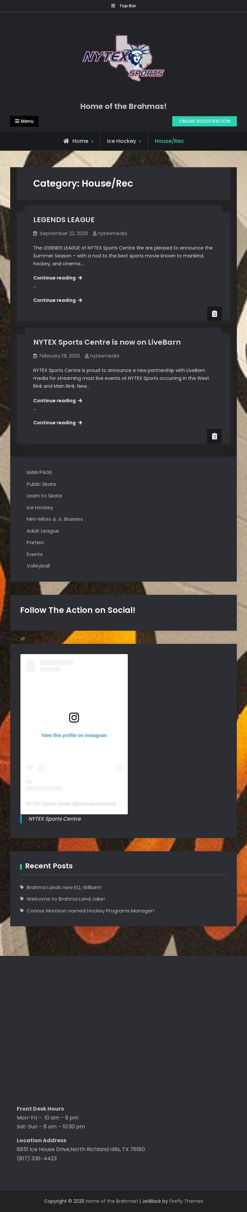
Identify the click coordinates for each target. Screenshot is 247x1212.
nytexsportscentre (96, 803)
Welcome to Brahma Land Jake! (66, 898)
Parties (35, 542)
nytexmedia (112, 233)
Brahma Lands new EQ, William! (64, 887)
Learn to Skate (44, 495)
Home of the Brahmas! (123, 106)
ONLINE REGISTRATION (204, 121)
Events (35, 554)
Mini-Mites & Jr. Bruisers (55, 518)
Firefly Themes (186, 1201)
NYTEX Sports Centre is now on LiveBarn (107, 342)
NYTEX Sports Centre (48, 803)
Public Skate (41, 484)
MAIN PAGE (39, 472)
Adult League (43, 530)
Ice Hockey (121, 141)
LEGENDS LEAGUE (64, 220)
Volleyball (38, 565)
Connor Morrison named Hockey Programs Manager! (90, 910)
